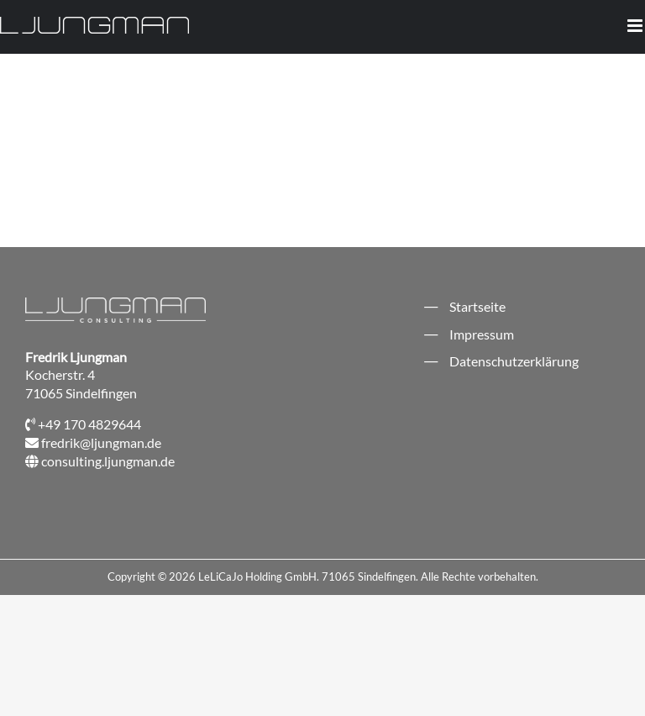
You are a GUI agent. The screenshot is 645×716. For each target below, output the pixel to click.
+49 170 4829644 (89, 424)
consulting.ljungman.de (108, 461)
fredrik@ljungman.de (101, 442)
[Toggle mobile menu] (636, 25)
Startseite (477, 306)
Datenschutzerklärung (514, 361)
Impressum (481, 334)
